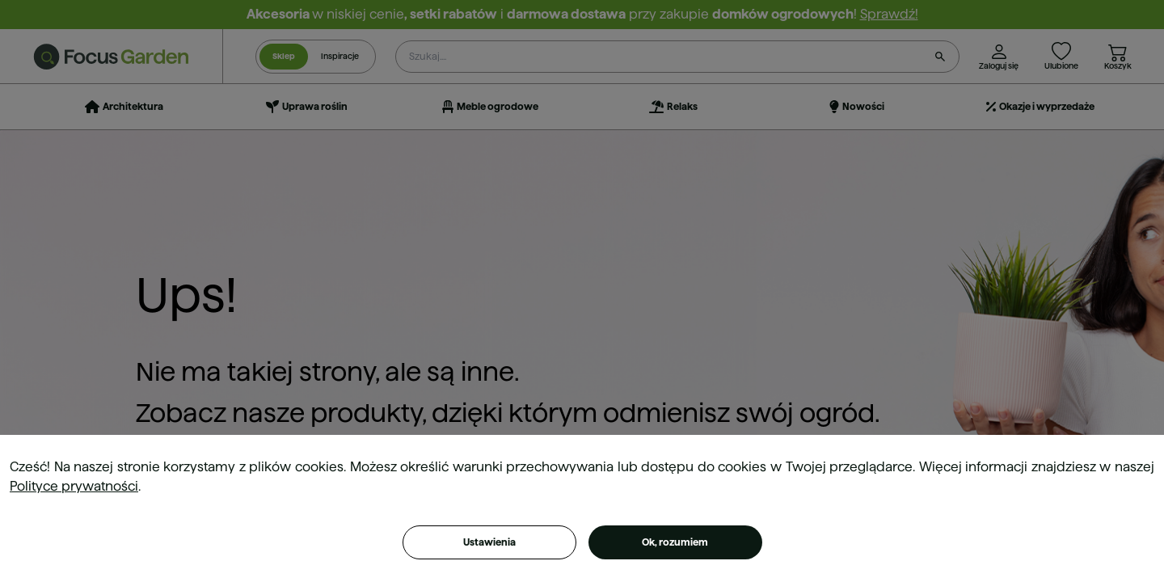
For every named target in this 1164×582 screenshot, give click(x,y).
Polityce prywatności (74, 486)
